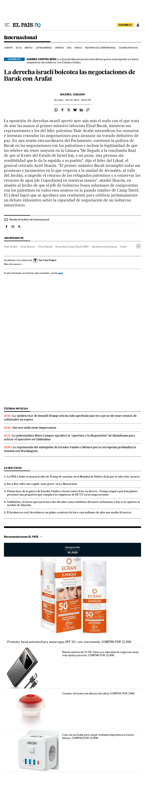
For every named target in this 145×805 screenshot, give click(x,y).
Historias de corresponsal (100, 48)
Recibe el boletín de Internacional (29, 219)
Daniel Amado (72, 94)
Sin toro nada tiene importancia (34, 427)
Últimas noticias (128, 48)
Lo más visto (13, 467)
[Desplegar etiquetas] (138, 246)
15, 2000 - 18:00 (78, 100)
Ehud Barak (45, 246)
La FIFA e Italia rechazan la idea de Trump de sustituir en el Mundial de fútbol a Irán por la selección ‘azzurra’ (73, 476)
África (78, 48)
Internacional (20, 37)
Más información (13, 264)
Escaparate (72, 550)
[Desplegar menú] (7, 25)
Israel (123, 246)
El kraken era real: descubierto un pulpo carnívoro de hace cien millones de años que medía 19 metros (69, 512)
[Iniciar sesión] (138, 25)
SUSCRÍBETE (125, 25)
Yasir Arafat (10, 246)
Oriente (59, 48)
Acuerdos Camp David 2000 (72, 246)
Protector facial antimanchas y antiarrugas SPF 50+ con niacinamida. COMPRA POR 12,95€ (69, 642)
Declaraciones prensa (104, 246)
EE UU (19, 48)
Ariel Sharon (28, 246)
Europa (9, 48)
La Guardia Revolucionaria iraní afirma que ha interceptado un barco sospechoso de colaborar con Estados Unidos (83, 61)
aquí (60, 272)
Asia (69, 48)
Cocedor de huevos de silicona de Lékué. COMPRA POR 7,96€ (98, 693)
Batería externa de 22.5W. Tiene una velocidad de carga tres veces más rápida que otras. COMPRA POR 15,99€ (100, 653)
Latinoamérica (44, 48)
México (29, 48)
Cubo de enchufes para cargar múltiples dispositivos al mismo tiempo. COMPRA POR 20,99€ (98, 736)
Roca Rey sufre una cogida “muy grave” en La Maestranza (42, 483)
